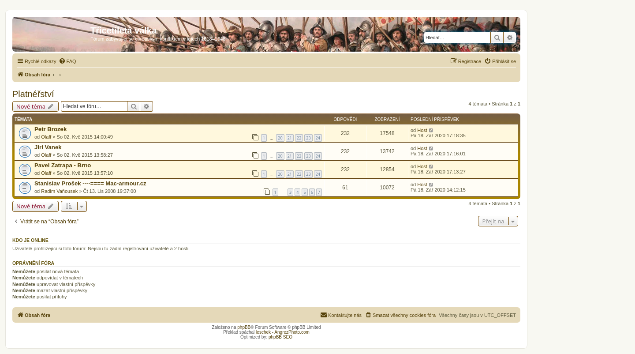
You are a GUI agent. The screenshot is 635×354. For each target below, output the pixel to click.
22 (299, 138)
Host (422, 130)
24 (318, 138)
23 (308, 138)
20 (280, 138)
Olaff (46, 136)
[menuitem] (67, 61)
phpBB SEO (280, 337)
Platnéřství (33, 94)
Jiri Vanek (48, 147)
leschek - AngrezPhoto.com (283, 332)
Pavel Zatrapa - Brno (62, 165)
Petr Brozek (50, 129)
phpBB (243, 327)
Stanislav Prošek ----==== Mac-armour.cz (90, 183)
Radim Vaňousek (59, 191)
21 (290, 138)
